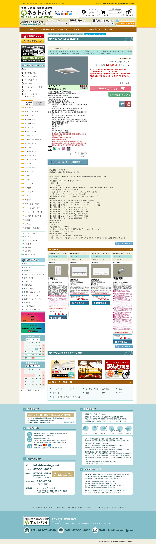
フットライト (30, 184)
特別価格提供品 (30, 73)
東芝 (87, 393)
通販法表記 (61, 508)
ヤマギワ (56, 393)
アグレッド (106, 393)
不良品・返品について (32, 292)
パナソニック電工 (30, 233)
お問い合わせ (29, 264)
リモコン (28, 200)
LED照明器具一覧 (30, 80)
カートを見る (103, 508)
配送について (29, 288)
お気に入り (92, 13)
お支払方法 (28, 285)
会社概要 (27, 302)
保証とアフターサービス (33, 299)
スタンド (28, 164)
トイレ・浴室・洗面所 (33, 139)
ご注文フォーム (29, 271)
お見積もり (28, 267)
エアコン (27, 90)
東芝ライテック (30, 254)
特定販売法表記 (29, 306)
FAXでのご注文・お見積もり (34, 274)
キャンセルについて (31, 295)
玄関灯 (27, 180)
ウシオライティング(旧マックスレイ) (66, 397)
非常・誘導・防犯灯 (32, 204)
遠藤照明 (27, 247)
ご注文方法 (28, 281)
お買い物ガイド (49, 508)
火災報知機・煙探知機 (33, 216)
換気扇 (27, 220)
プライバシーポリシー (32, 310)
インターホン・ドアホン (34, 212)
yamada (72, 393)
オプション (29, 196)
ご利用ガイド (29, 278)
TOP (32, 508)
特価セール (28, 69)
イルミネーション (31, 160)
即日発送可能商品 (30, 76)
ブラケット (29, 135)
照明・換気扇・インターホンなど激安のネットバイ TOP (65, 34)
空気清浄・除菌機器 (32, 228)
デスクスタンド (30, 168)
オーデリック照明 (92, 389)
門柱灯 (27, 176)
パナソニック (58, 389)
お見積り (81, 508)
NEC (120, 393)
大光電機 (105, 389)
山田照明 (27, 251)
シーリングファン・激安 (33, 87)
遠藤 (120, 389)
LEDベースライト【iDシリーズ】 (30, 95)
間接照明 (28, 188)
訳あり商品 (28, 83)
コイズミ (72, 389)
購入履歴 (91, 16)
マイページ (92, 10)
